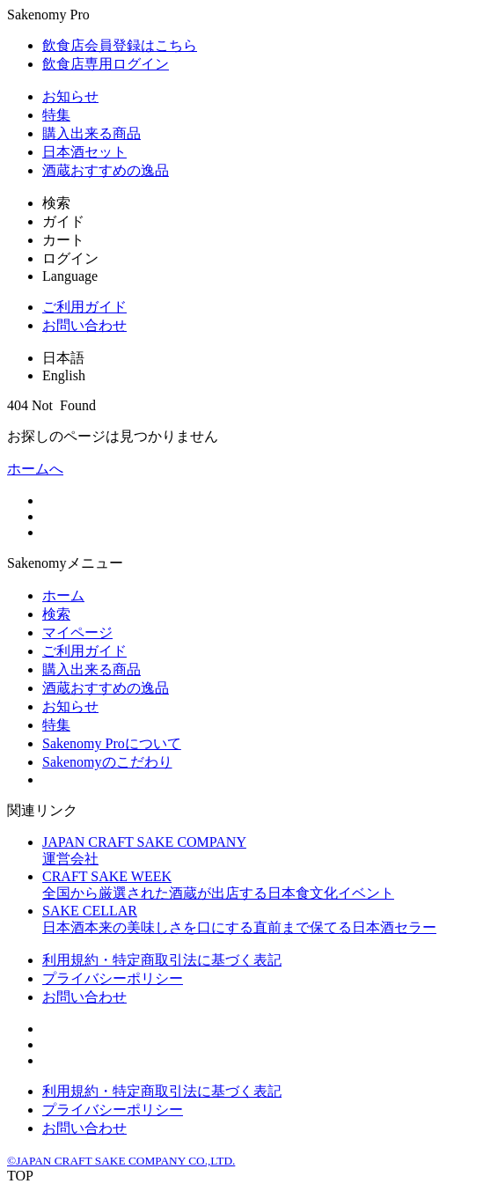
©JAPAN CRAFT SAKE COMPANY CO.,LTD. (121, 1160)
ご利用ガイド (84, 306)
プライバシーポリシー (112, 978)
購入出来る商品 (91, 133)
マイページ (77, 632)
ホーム (63, 595)
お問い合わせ (84, 325)
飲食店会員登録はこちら (119, 45)
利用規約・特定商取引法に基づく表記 (162, 959)
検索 (56, 614)
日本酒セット (84, 151)
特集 (56, 114)
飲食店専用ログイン (105, 63)
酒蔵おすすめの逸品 (105, 170)
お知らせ (70, 96)
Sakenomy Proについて (111, 743)
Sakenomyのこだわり (107, 761)
